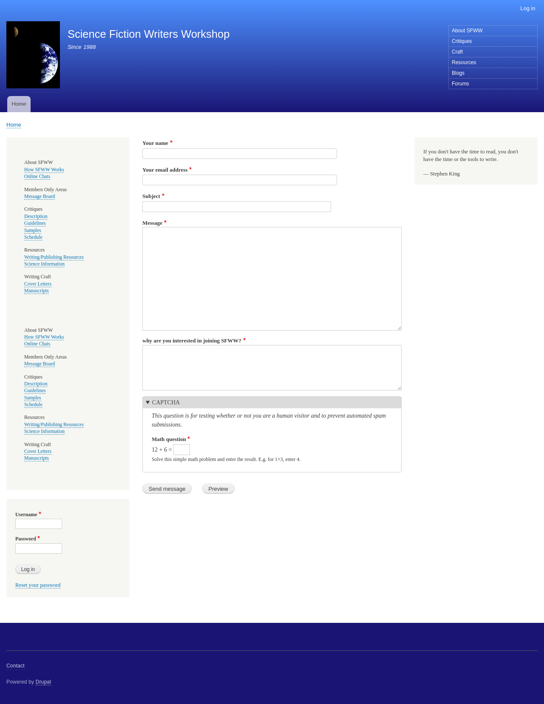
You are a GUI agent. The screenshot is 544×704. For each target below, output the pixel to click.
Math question (169, 439)
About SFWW (467, 31)
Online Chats (37, 176)
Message (152, 223)
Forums (460, 84)
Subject (151, 196)
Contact (15, 666)
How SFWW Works (44, 169)
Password (25, 539)
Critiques (462, 41)
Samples (32, 230)
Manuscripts (36, 291)
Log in (527, 8)
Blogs (458, 73)
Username (26, 514)
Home (18, 104)
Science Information (44, 264)
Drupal (43, 682)
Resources (464, 62)
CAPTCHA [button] (166, 402)
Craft (457, 52)
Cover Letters (37, 284)
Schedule (33, 237)
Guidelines (35, 223)
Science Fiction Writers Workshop (149, 34)
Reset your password (38, 585)
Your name (155, 143)
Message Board (39, 196)
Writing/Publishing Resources (54, 257)
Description (36, 216)
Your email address (164, 170)
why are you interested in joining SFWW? (191, 340)
